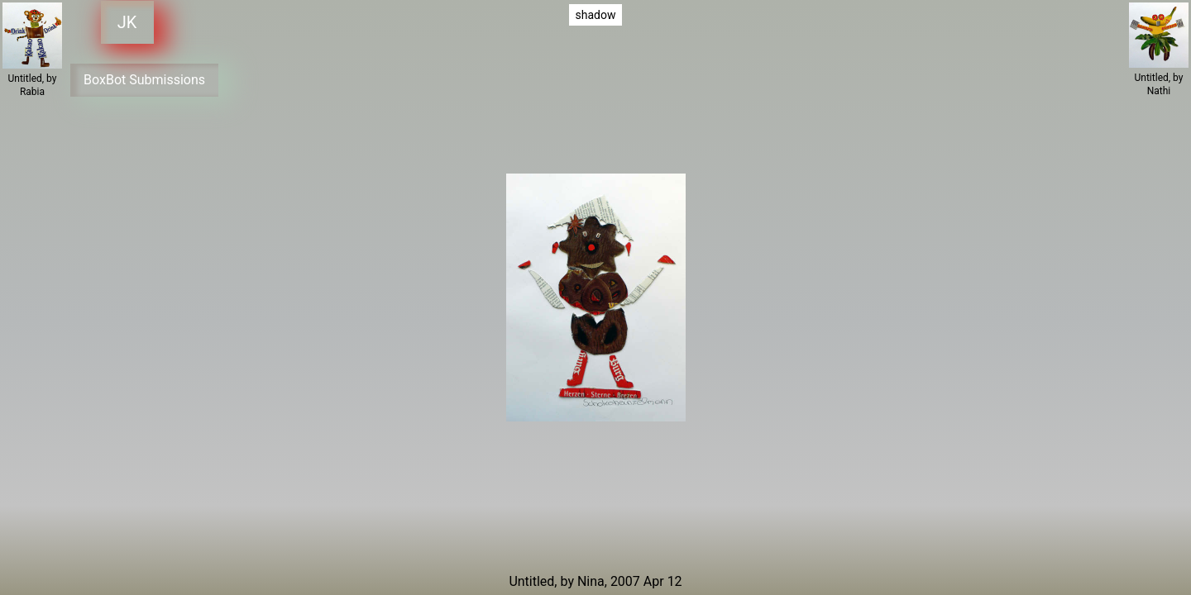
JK (124, 22)
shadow (596, 14)
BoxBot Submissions (145, 75)
